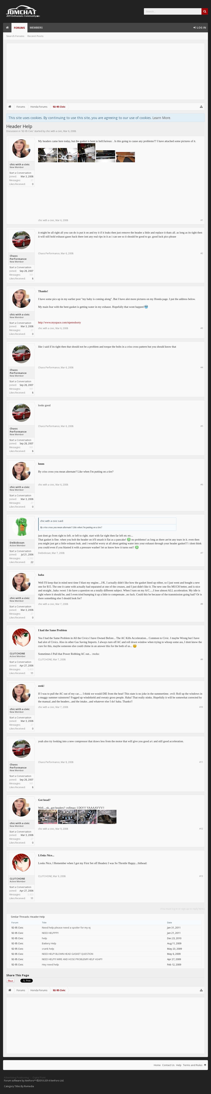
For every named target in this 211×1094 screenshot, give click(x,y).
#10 (201, 706)
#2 (202, 253)
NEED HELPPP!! (50, 933)
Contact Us (168, 1065)
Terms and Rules (192, 1065)
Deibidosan (17, 542)
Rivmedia (29, 1086)
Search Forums (15, 36)
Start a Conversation (20, 172)
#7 (202, 552)
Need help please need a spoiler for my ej (66, 927)
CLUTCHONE (17, 653)
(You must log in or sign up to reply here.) (182, 908)
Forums (19, 28)
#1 (202, 220)
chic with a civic (54, 131)
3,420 (30, 669)
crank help (48, 948)
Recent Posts (35, 36)
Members (36, 27)
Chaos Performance (18, 257)
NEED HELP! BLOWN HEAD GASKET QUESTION (67, 954)
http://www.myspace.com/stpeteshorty (59, 322)
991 (31, 274)
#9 (202, 659)
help (44, 938)
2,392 (30, 558)
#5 (202, 426)
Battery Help (49, 943)
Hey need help (50, 964)
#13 (201, 876)
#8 (202, 603)
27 (32, 180)
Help (178, 1065)
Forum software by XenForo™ (34, 1080)
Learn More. (161, 117)
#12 (201, 828)
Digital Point (39, 1077)
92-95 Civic (27, 131)
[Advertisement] (105, 71)
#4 (202, 367)
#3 (202, 328)
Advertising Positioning (16, 1077)
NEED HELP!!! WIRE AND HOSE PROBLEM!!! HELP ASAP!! (72, 959)
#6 (202, 484)
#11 (201, 762)
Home (7, 27)
